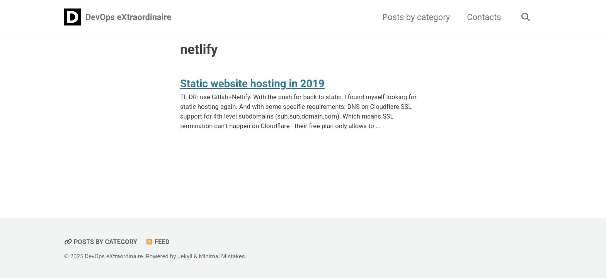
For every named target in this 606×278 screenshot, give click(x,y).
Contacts (484, 17)
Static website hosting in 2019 (252, 83)
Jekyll (184, 256)
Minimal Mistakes (222, 256)
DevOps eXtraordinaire (128, 17)
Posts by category (416, 17)
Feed (157, 242)
